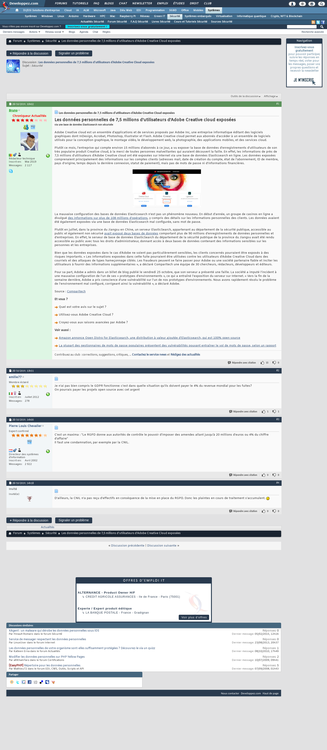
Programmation (155, 10)
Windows (47, 16)
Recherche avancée (313, 31)
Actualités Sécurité (92, 21)
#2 (277, 370)
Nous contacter (230, 693)
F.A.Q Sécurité (139, 21)
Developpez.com (251, 693)
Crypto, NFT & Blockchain (286, 16)
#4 (277, 482)
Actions (33, 31)
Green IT (159, 16)
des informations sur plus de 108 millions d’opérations (108, 218)
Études (179, 3)
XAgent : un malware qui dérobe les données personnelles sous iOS (54, 631)
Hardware (89, 16)
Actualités (47, 527)
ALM (86, 10)
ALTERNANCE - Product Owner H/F (106, 592)
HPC (102, 16)
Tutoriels (80, 3)
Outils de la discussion (244, 96)
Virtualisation (224, 16)
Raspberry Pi (128, 16)
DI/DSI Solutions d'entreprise (41, 10)
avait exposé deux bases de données (131, 234)
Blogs (109, 3)
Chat (122, 3)
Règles (106, 31)
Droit (194, 3)
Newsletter (142, 3)
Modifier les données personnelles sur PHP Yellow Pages (47, 657)
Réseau (144, 16)
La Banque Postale (102, 612)
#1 (277, 103)
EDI (138, 10)
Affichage (270, 96)
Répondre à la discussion (29, 53)
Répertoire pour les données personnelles (52, 665)
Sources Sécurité (221, 21)
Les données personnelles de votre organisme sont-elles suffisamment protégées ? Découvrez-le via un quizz (82, 648)
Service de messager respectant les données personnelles (47, 639)
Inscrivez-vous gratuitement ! (87, 26)
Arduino (74, 16)
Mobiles (198, 10)
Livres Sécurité (161, 21)
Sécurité (175, 16)
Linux (60, 16)
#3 (277, 419)
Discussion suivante (161, 546)
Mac (112, 16)
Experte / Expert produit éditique (105, 608)
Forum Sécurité (117, 21)
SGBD (173, 10)
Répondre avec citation (242, 362)
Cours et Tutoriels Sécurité (190, 21)
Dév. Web (126, 10)
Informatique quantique (251, 16)
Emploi (162, 3)
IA (77, 10)
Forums (60, 3)
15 (267, 362)
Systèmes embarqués (198, 16)
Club (207, 3)
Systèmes (214, 10)
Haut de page (271, 693)
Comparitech (76, 291)
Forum (17, 41)
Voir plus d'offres (194, 617)
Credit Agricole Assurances (111, 596)
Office (185, 10)
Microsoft (100, 10)
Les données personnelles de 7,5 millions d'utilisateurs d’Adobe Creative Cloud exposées (96, 62)
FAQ (96, 3)
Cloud (68, 10)
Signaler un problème (74, 53)
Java (112, 10)
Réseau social (53, 31)
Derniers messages (14, 31)
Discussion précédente (127, 546)
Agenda (83, 31)
